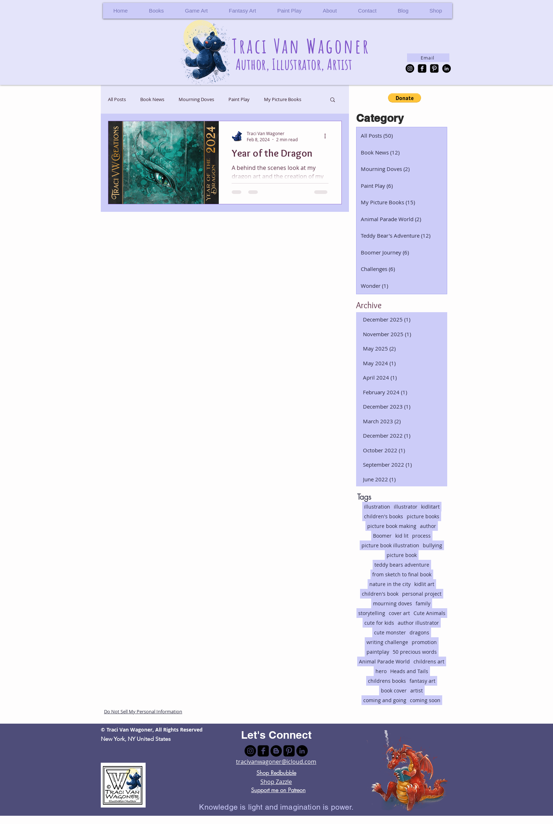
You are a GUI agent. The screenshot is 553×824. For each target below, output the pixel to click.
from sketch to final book (401, 574)
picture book (402, 555)
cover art (399, 613)
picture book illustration (390, 545)
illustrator (405, 506)
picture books (423, 516)
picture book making (391, 526)
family (423, 603)
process (421, 535)
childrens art (428, 661)
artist (416, 690)
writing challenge (387, 642)
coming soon (425, 700)
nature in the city (390, 584)
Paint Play (239, 99)
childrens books (387, 680)
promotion (424, 642)
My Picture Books (282, 99)
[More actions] (327, 136)
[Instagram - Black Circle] (410, 68)
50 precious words (415, 651)
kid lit (401, 535)
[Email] (428, 57)
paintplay (378, 651)
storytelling (371, 613)
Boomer (382, 535)
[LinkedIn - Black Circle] (446, 68)
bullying (432, 545)
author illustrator (418, 622)
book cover (394, 690)
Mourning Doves (196, 99)
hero (381, 671)
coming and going (384, 700)
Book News (152, 99)
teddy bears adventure (401, 564)
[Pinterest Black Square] (434, 68)
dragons (419, 632)
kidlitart (430, 506)
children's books (383, 516)
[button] (435, 11)
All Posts (117, 99)
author (428, 526)
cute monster (390, 632)
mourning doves (392, 603)
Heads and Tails (409, 671)
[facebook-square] (422, 68)
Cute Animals (429, 613)
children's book (380, 593)
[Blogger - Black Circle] (276, 751)
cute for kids (379, 622)
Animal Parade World (384, 661)
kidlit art (424, 584)
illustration (377, 506)
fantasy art (422, 680)
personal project (421, 593)
